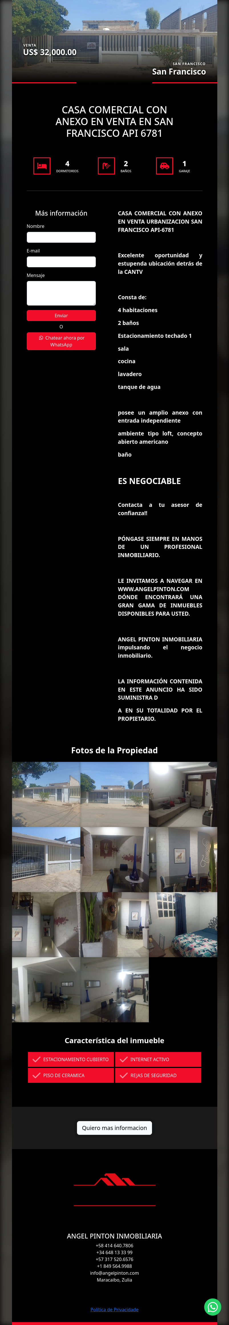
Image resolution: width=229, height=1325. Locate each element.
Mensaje (36, 275)
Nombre (35, 226)
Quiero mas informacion (114, 1128)
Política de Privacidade (114, 1309)
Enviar (61, 315)
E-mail (33, 251)
